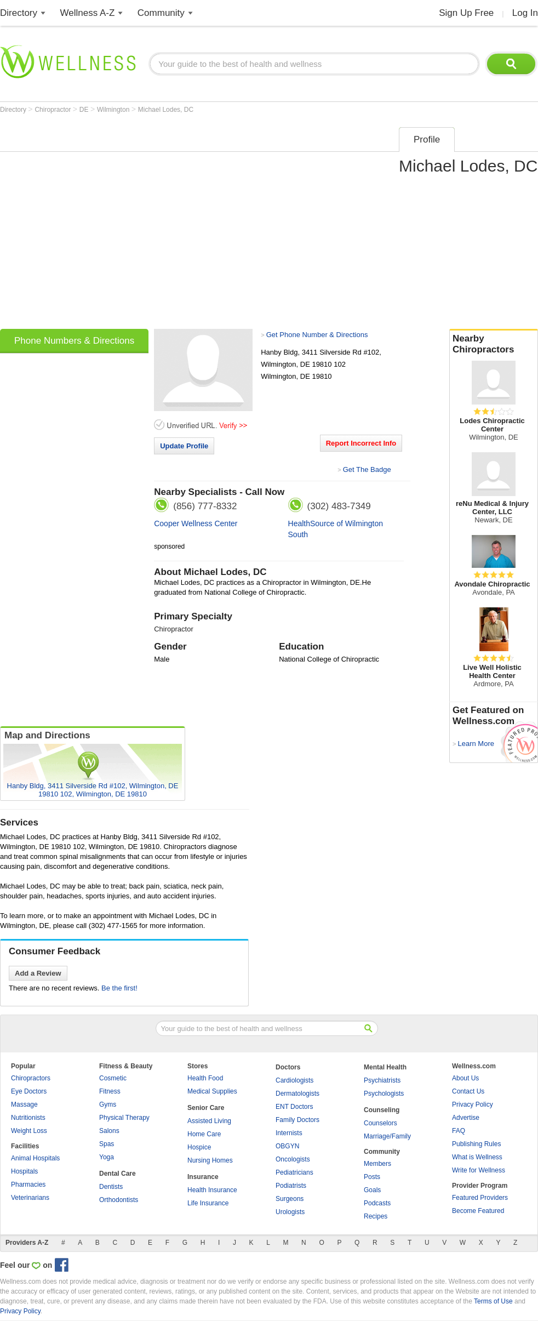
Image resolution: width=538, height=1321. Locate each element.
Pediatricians (294, 1172)
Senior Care (205, 1108)
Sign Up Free (466, 13)
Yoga (106, 1157)
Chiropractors (30, 1078)
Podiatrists (291, 1185)
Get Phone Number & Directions (317, 335)
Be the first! (119, 988)
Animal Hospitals (35, 1158)
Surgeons (290, 1199)
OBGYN (287, 1146)
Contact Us (468, 1091)
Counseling (381, 1110)
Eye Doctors (29, 1091)
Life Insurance (207, 1203)
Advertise (465, 1117)
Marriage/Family (387, 1136)
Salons (109, 1131)
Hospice (199, 1147)
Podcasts (377, 1203)
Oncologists (293, 1159)
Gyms (107, 1104)
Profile (427, 139)
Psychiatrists (382, 1080)
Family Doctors (297, 1120)
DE (84, 109)
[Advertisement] (102, 224)
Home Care (204, 1134)
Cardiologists (294, 1080)
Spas (106, 1144)
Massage (24, 1104)
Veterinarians (30, 1198)
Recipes (375, 1216)
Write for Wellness (478, 1170)
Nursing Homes (210, 1160)
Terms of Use (493, 1301)
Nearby (494, 344)
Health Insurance (212, 1190)
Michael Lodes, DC (165, 109)
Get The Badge (367, 469)
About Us (465, 1078)
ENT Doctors (294, 1107)
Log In (525, 13)
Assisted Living (209, 1121)
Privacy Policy (472, 1104)
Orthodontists (118, 1200)
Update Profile (184, 446)
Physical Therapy (124, 1117)
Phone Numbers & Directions (74, 340)
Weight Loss (29, 1131)
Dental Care (117, 1173)
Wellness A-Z (87, 13)
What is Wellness (477, 1157)
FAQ (458, 1131)
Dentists (111, 1187)
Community (161, 13)
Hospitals (24, 1171)
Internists (289, 1133)
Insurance (203, 1177)
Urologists (290, 1212)
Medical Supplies (212, 1091)
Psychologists (384, 1093)
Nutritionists (28, 1117)
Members (377, 1164)
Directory (18, 13)
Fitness (110, 1091)
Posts (372, 1177)
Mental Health (385, 1067)
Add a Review (38, 973)
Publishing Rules (476, 1144)
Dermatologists (297, 1093)
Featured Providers (480, 1198)
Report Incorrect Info (361, 443)
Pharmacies (28, 1184)
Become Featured (478, 1211)
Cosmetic (113, 1078)
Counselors (380, 1123)
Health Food (205, 1078)
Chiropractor (53, 109)
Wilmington (114, 109)
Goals (372, 1190)
